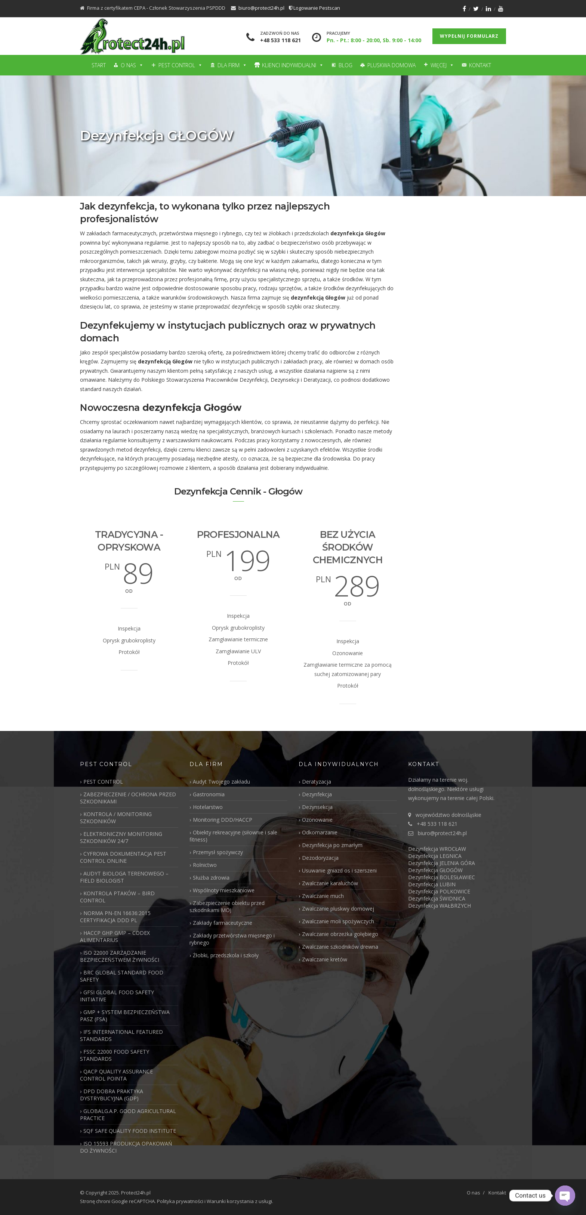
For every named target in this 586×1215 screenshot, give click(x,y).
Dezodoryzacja (320, 857)
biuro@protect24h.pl (261, 7)
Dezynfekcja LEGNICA (435, 855)
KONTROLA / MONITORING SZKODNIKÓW (116, 817)
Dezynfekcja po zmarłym (332, 845)
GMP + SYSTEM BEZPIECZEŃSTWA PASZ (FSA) (125, 1015)
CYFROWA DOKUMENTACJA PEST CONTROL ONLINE (123, 857)
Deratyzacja (316, 781)
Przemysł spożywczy (218, 852)
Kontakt (480, 65)
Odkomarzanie (319, 832)
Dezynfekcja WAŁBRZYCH (439, 905)
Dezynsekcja (317, 806)
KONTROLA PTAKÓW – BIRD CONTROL (117, 897)
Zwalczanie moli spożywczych (338, 921)
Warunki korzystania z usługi (239, 1201)
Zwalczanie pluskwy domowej (338, 908)
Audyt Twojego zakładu (221, 781)
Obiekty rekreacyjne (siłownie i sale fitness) (233, 836)
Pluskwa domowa (391, 65)
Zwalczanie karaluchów (330, 883)
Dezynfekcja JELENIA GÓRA (441, 863)
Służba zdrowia (211, 877)
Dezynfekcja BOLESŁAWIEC (441, 877)
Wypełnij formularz (469, 36)
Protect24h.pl (136, 1192)
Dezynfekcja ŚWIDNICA (436, 898)
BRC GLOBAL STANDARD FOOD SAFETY (121, 976)
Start (99, 65)
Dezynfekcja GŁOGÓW (435, 870)
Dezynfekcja (317, 794)
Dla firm (232, 65)
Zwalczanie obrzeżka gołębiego (340, 933)
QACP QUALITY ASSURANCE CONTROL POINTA (116, 1075)
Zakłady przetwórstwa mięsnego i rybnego (232, 939)
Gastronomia (209, 794)
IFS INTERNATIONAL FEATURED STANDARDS (121, 1035)
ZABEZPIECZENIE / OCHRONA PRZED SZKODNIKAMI (128, 798)
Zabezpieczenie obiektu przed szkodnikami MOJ (227, 906)
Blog (345, 65)
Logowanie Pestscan (316, 7)
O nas (132, 65)
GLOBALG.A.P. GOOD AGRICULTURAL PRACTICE (128, 1114)
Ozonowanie (317, 819)
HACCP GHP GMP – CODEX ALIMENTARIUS (115, 936)
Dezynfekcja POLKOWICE (439, 891)
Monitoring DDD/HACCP (222, 819)
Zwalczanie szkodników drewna (340, 946)
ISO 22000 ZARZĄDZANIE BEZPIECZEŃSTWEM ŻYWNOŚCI (119, 956)
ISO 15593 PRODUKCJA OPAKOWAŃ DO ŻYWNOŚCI (126, 1147)
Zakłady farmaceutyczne (222, 922)
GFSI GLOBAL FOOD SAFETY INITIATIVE (117, 996)
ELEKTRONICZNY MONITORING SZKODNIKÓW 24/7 (121, 837)
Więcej (442, 65)
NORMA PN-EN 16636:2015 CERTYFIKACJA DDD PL (115, 916)
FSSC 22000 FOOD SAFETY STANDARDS (114, 1055)
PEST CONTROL (103, 781)
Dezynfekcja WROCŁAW (437, 848)
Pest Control (180, 65)
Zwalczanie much (323, 895)
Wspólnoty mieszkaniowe (224, 890)
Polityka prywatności (180, 1201)
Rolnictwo (205, 864)
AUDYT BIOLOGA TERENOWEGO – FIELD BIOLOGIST (124, 877)
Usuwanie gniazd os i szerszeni (339, 870)
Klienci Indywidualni (293, 65)
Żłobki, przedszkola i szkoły (226, 955)
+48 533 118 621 (280, 40)
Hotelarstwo (208, 806)
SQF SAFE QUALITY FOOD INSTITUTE (129, 1130)
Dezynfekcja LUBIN (432, 884)
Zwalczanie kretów (324, 959)
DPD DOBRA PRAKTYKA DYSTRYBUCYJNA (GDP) (111, 1095)
